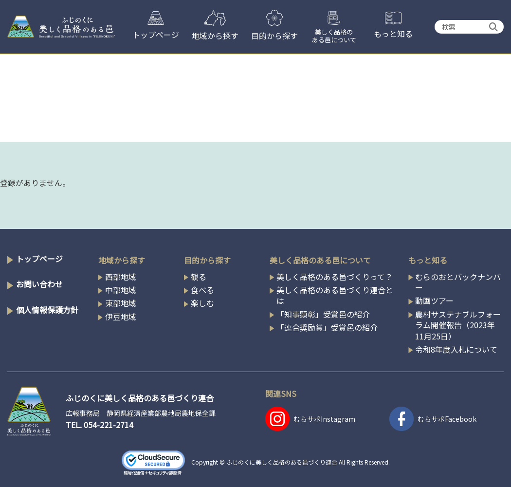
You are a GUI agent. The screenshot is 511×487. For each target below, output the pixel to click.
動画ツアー (434, 300)
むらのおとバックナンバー (458, 282)
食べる (202, 289)
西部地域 (120, 276)
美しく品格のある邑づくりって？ (334, 276)
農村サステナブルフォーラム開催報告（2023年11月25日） (458, 325)
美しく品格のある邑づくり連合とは (334, 295)
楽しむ (202, 303)
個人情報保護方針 (47, 309)
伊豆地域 (120, 316)
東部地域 (120, 303)
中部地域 (120, 289)
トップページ (39, 258)
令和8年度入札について (456, 349)
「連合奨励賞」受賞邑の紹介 (327, 327)
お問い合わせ (39, 284)
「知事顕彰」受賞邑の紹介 (323, 314)
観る (198, 276)
